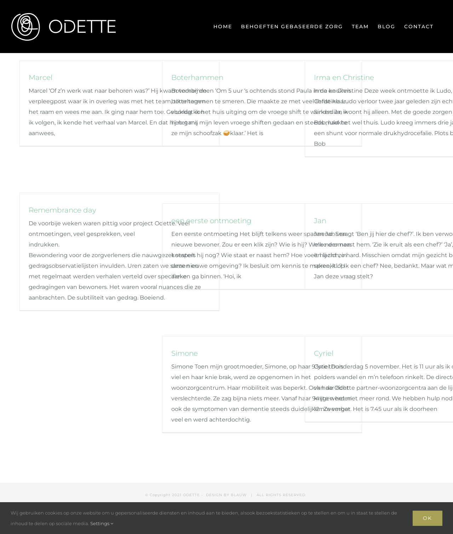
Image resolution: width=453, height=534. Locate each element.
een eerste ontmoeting (211, 220)
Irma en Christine (344, 77)
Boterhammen (197, 77)
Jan (320, 220)
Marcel (40, 77)
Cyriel (323, 353)
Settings (101, 523)
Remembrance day (62, 210)
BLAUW (239, 495)
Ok (427, 518)
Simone (184, 353)
